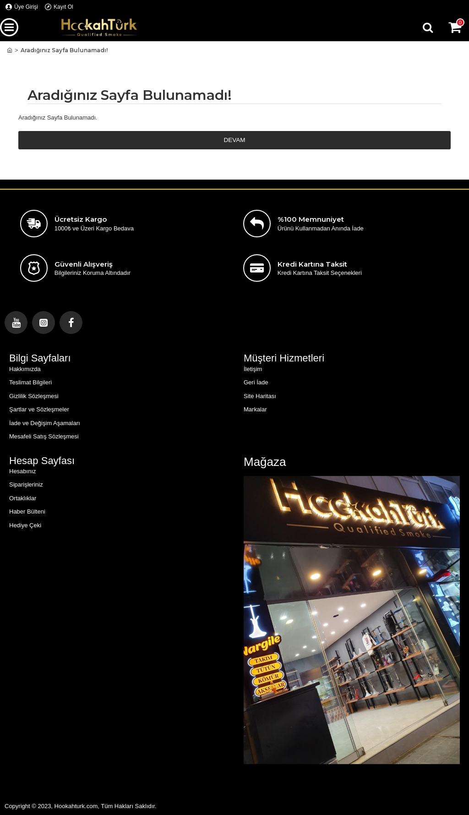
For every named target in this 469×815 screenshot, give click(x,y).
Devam (234, 140)
